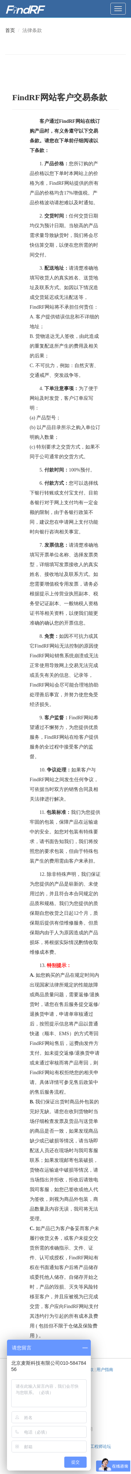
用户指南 (104, 1369)
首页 (10, 30)
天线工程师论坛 (96, 1446)
